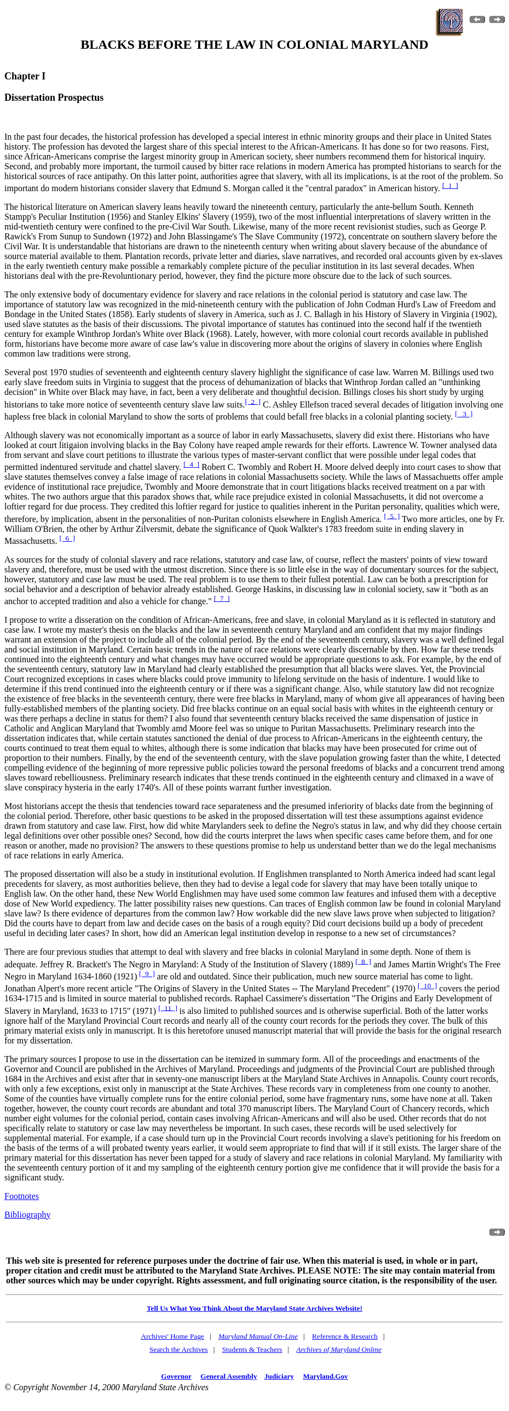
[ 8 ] (363, 961)
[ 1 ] (450, 185)
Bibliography (27, 1214)
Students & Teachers (252, 1349)
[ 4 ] (191, 464)
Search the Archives (178, 1349)
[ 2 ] (253, 401)
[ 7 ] (222, 598)
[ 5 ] (392, 516)
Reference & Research (345, 1336)
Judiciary (279, 1376)
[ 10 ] (427, 986)
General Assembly (228, 1376)
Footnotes (21, 1196)
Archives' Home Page (172, 1336)
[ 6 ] (67, 538)
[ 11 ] (167, 1007)
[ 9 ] (147, 974)
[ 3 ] (463, 414)
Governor (176, 1376)
